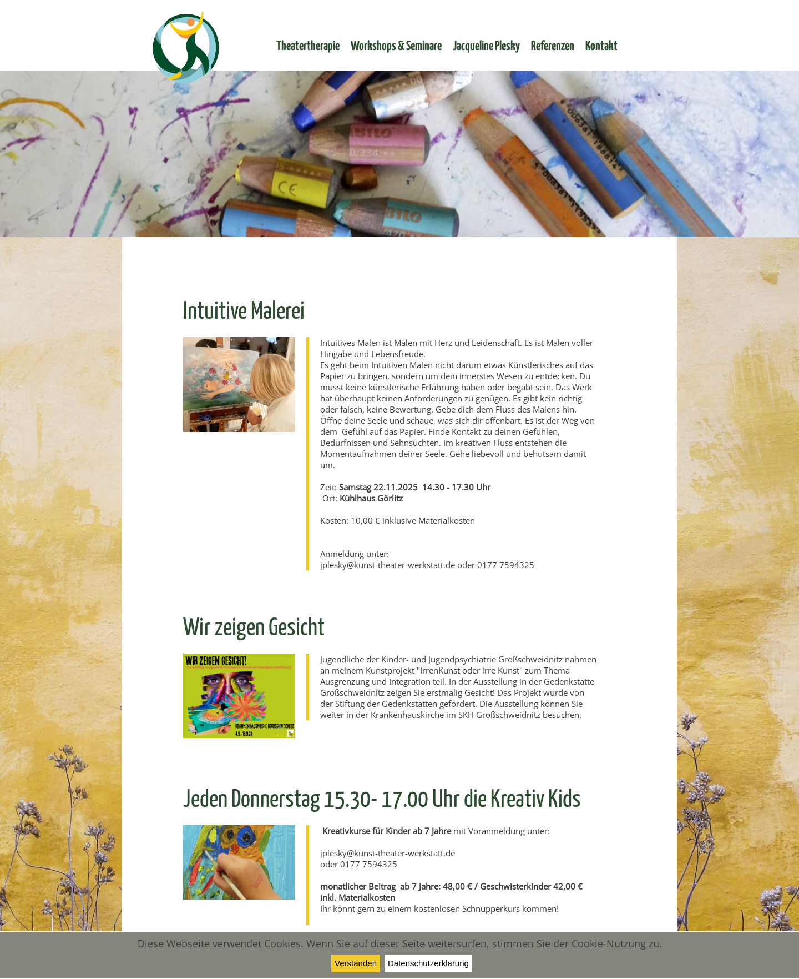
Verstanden (356, 963)
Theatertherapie (308, 46)
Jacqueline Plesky (486, 46)
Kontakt (601, 46)
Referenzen (552, 46)
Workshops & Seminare (396, 46)
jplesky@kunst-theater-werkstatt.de (387, 564)
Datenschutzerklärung (428, 963)
